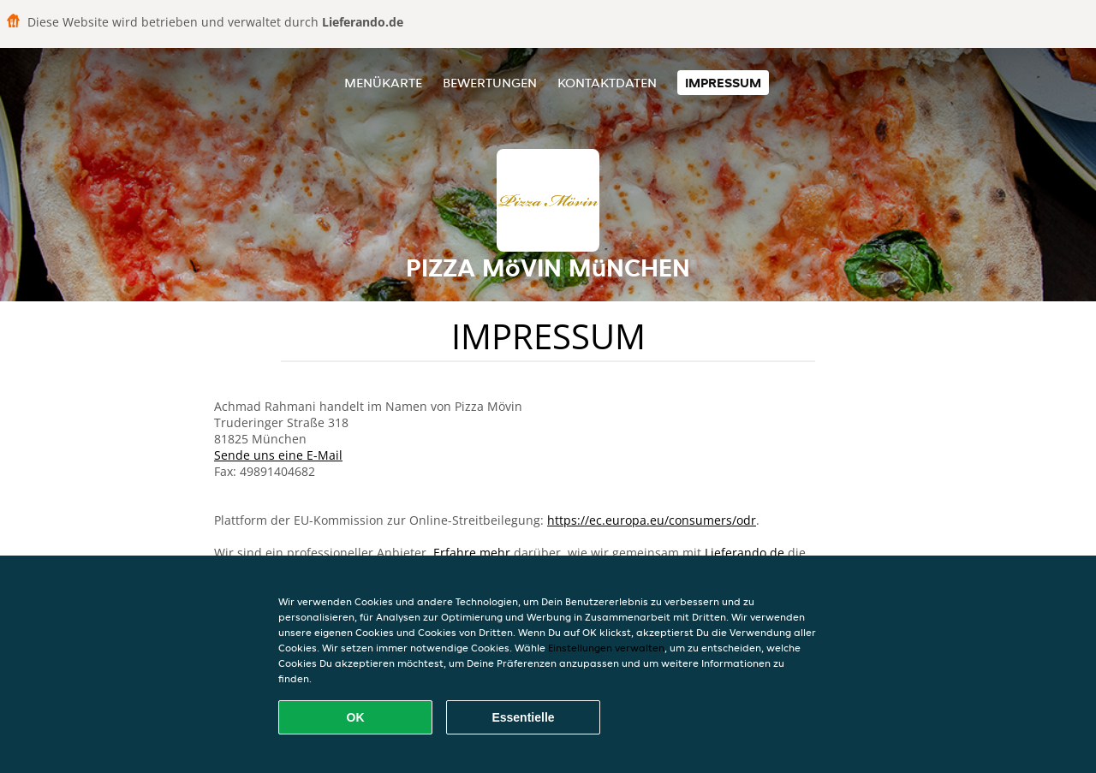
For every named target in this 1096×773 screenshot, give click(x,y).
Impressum (723, 83)
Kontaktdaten (607, 83)
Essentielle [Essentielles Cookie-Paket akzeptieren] (522, 717)
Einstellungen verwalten (606, 647)
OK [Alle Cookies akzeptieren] (356, 717)
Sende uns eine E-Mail (278, 455)
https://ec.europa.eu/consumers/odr (651, 520)
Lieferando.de (744, 552)
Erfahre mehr (471, 552)
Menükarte (383, 83)
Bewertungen (490, 83)
